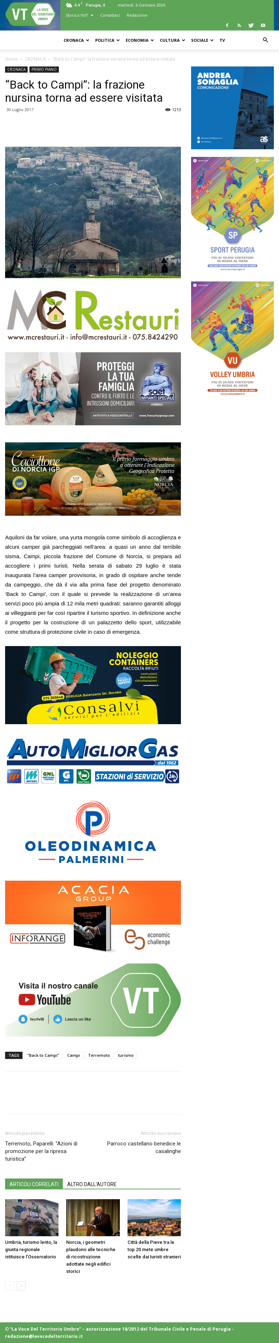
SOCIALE (202, 40)
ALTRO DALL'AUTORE (92, 1184)
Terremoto (99, 1055)
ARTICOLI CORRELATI (33, 1184)
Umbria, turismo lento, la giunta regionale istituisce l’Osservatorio (31, 1249)
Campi (73, 1055)
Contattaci (110, 15)
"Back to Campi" (43, 1055)
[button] (265, 40)
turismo (126, 1055)
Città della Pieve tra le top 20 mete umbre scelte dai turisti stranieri (154, 1249)
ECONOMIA (140, 40)
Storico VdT (79, 15)
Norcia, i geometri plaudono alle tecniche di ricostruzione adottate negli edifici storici (91, 1256)
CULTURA (172, 40)
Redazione (137, 15)
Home (11, 59)
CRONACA (76, 40)
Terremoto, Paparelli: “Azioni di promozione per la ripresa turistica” (41, 1151)
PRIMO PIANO (44, 69)
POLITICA (107, 40)
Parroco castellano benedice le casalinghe (144, 1147)
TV (222, 40)
